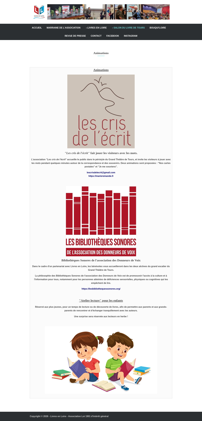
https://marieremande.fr (101, 176)
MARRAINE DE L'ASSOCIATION (74, 28)
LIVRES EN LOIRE (107, 28)
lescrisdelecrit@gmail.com (101, 172)
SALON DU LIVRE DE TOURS (139, 28)
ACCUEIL (47, 28)
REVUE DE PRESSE (86, 36)
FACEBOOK (123, 36)
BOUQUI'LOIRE (62, 36)
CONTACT (106, 36)
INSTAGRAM (141, 36)
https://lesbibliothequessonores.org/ (101, 289)
